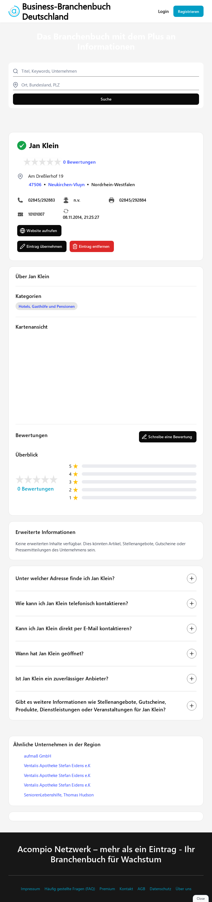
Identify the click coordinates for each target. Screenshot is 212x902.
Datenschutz (160, 889)
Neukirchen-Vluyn (66, 184)
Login (163, 11)
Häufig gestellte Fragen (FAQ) (70, 889)
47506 (35, 184)
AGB (141, 889)
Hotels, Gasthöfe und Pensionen (47, 306)
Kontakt (126, 889)
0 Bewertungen (79, 162)
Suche (106, 99)
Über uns (183, 889)
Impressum (30, 889)
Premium (107, 889)
